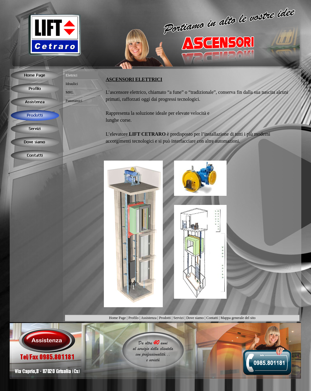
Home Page (117, 318)
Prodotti (165, 318)
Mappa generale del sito (237, 318)
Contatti (212, 318)
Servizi (178, 318)
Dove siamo (195, 318)
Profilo (133, 318)
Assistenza (148, 318)
